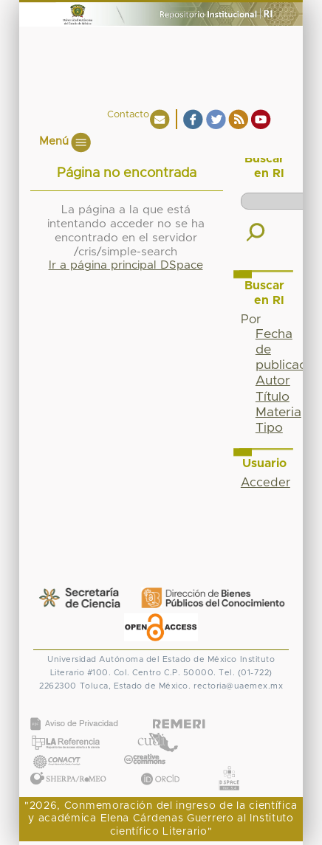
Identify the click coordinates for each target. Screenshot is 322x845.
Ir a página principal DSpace (126, 265)
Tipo (269, 428)
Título (273, 397)
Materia (278, 412)
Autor (273, 380)
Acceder (265, 483)
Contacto (128, 115)
